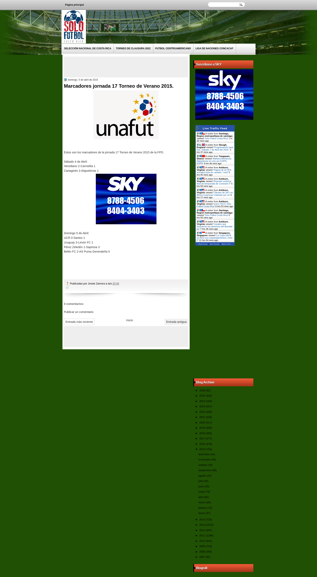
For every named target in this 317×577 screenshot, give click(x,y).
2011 (202, 535)
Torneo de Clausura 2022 (133, 48)
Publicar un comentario (78, 312)
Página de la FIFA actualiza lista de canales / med (214, 171)
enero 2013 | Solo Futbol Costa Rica (214, 205)
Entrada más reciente (79, 321)
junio (201, 486)
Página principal (74, 4)
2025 (202, 395)
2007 (202, 556)
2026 (202, 390)
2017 (202, 438)
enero (202, 513)
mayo (201, 491)
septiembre (205, 470)
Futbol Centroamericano (173, 48)
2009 (202, 546)
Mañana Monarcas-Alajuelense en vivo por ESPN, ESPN (214, 161)
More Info (226, 244)
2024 (202, 401)
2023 (202, 406)
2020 (202, 422)
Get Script (214, 244)
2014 (202, 519)
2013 (202, 524)
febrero (202, 507)
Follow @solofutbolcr (169, 24)
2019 (202, 427)
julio (201, 480)
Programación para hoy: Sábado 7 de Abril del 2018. (215, 148)
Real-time (203, 244)
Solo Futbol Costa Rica (216, 138)
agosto (202, 475)
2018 (202, 433)
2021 (202, 417)
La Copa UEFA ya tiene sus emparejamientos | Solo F (214, 237)
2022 (202, 411)
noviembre (204, 459)
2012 (202, 530)
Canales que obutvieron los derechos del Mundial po (214, 226)
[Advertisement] (138, 67)
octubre (203, 464)
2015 (202, 449)
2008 (202, 551)
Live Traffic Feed (215, 128)
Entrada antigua (176, 321)
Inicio (129, 320)
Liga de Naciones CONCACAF (214, 48)
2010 (202, 540)
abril (201, 497)
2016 (202, 443)
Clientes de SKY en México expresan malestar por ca (215, 193)
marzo (202, 502)
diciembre (204, 454)
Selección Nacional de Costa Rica (87, 48)
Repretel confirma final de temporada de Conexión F (214, 182)
